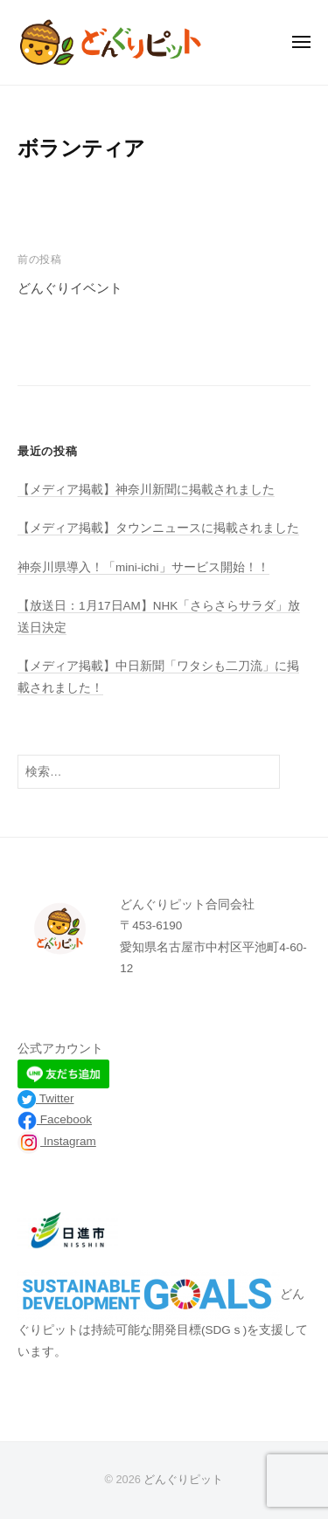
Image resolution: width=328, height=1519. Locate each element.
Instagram (56, 1141)
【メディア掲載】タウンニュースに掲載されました (158, 528)
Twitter (45, 1098)
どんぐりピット (183, 1479)
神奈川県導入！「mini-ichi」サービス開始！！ (143, 567)
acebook (69, 1119)
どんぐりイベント (69, 287)
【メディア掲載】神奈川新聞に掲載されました (146, 489)
